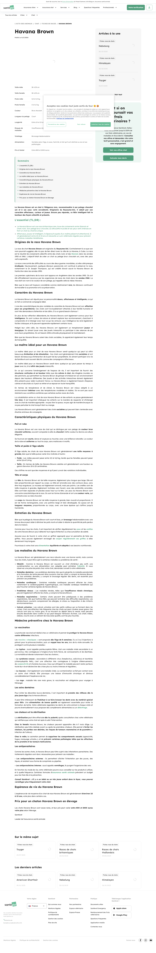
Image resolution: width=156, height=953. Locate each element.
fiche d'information (67, 1)
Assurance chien (31, 7)
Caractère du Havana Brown (30, 173)
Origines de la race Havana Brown (32, 169)
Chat (34, 15)
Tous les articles (11, 15)
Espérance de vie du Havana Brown (32, 194)
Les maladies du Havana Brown (31, 187)
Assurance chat (49, 7)
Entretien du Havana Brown (29, 183)
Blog (77, 7)
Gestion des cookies (50, 940)
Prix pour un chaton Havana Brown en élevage (36, 198)
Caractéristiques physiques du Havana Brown (36, 180)
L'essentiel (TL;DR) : (26, 166)
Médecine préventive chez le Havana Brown (35, 191)
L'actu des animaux (23, 24)
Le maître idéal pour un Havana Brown (33, 176)
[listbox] (118, 63)
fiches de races (49, 24)
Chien (24, 15)
